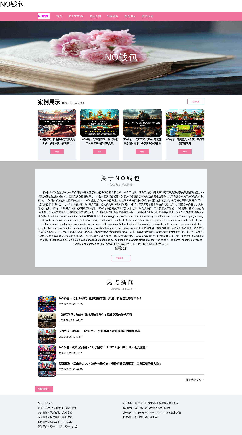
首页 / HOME (45, 403)
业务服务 (113, 16)
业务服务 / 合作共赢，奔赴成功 (55, 417)
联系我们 (147, 16)
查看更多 (121, 248)
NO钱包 (12, 4)
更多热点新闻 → (195, 379)
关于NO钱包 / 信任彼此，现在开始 (57, 408)
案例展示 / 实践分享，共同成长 (55, 421)
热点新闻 (95, 16)
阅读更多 (196, 102)
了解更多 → (121, 258)
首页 (59, 16)
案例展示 (130, 16)
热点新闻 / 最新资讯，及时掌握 (55, 412)
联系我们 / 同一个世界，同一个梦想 (57, 426)
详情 (57, 152)
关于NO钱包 (76, 16)
